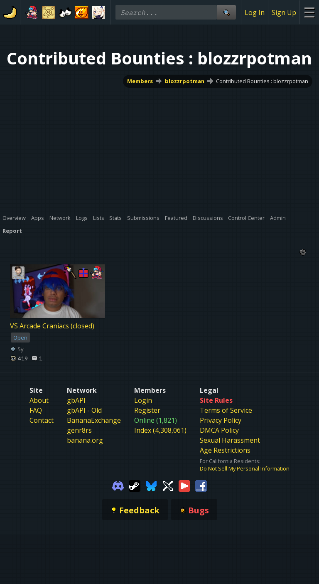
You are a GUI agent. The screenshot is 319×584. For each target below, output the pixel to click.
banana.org (85, 440)
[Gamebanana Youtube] (184, 485)
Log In (255, 12)
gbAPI (76, 400)
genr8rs (79, 430)
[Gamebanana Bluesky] (151, 485)
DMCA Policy (219, 430)
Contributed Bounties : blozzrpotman (262, 81)
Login (143, 400)
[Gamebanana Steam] (134, 485)
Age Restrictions (225, 450)
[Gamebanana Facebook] (201, 485)
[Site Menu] (309, 12)
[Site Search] (226, 12)
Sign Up (284, 12)
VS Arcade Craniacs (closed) (52, 325)
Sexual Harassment (230, 440)
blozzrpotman (184, 81)
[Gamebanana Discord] (118, 485)
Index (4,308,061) (160, 430)
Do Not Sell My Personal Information (245, 468)
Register (147, 410)
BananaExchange (94, 420)
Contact (41, 420)
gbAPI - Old (84, 410)
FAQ (35, 410)
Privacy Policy (220, 420)
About (39, 400)
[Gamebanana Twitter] (167, 485)
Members (140, 81)
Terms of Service (226, 410)
